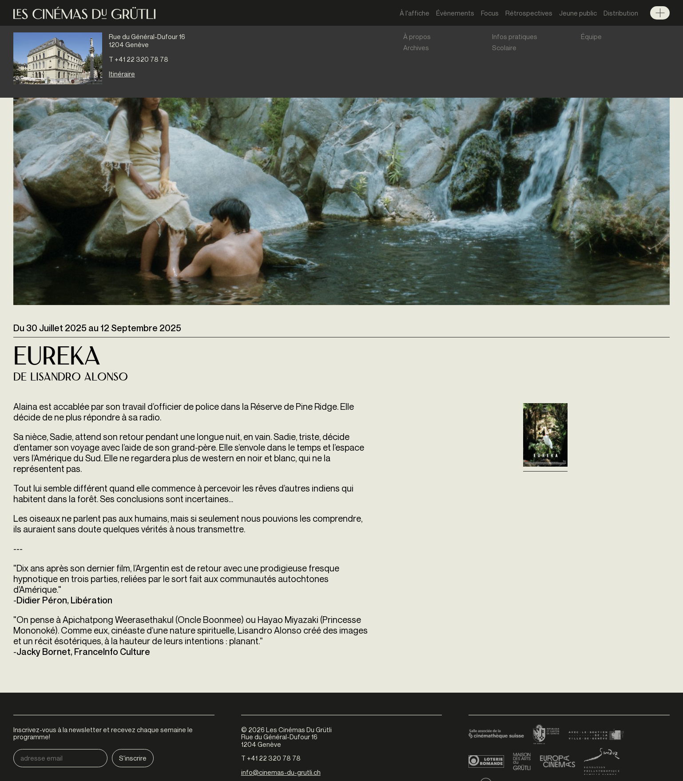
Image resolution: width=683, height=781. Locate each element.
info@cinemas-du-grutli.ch (281, 772)
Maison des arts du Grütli (522, 761)
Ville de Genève (596, 735)
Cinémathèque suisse (496, 735)
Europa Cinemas (557, 761)
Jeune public (578, 13)
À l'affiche (414, 13)
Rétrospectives (528, 13)
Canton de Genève (546, 735)
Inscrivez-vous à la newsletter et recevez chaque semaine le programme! (103, 733)
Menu (660, 13)
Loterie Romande (486, 761)
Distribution (621, 13)
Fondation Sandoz (601, 761)
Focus (490, 13)
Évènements (455, 13)
